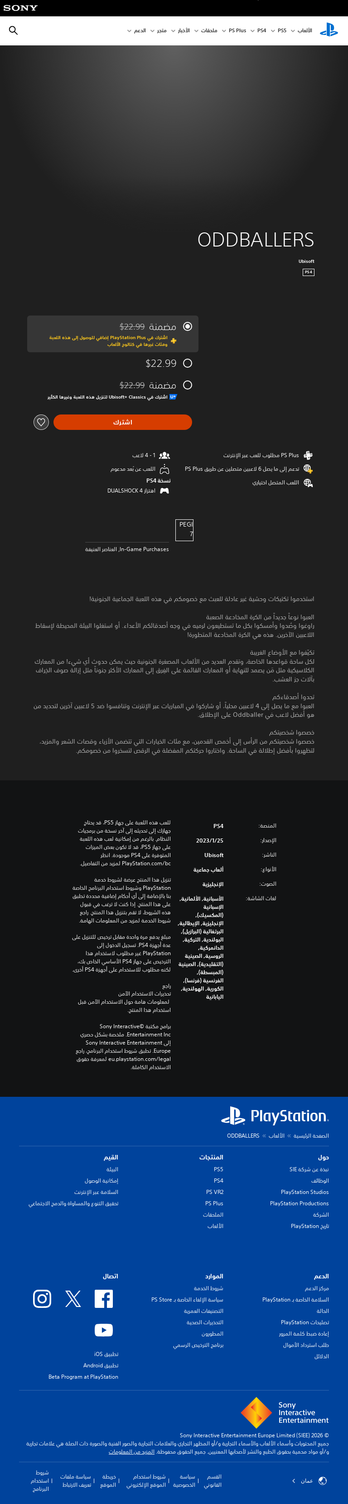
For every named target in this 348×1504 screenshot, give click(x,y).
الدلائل (321, 1356)
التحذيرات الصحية (205, 1322)
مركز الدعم (317, 1288)
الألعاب (305, 31)
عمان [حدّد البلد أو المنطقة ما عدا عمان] (309, 1480)
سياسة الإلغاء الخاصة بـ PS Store (187, 1299)
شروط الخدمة (208, 1288)
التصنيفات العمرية (203, 1311)
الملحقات (213, 1214)
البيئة (112, 1169)
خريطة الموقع (108, 1481)
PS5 (218, 1169)
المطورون (212, 1333)
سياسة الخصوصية (184, 1481)
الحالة (323, 1311)
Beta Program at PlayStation (83, 1377)
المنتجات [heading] (211, 1157)
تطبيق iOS (106, 1354)
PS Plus (237, 31)
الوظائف (320, 1180)
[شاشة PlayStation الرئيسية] (329, 31)
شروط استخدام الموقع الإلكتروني (146, 1481)
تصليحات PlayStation (305, 1322)
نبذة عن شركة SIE (309, 1169)
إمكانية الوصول (101, 1180)
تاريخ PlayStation (310, 1226)
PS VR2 (214, 1192)
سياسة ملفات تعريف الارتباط (75, 1481)
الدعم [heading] (321, 1276)
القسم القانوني (213, 1481)
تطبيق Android (100, 1365)
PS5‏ (282, 31)
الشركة (321, 1214)
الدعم (140, 31)
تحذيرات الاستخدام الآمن (144, 993)
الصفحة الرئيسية (311, 1135)
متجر (162, 31)
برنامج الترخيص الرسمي (198, 1345)
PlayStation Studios (305, 1192)
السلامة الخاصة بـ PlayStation (295, 1299)
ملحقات (209, 31)
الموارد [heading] (214, 1276)
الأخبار (184, 31)
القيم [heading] (111, 1157)
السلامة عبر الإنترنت (96, 1192)
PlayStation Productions (299, 1203)
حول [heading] (323, 1157)
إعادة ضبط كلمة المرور (304, 1333)
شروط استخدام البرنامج (40, 1481)
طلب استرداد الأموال (306, 1345)
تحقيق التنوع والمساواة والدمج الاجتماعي (73, 1203)
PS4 (261, 31)
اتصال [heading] (110, 1276)
